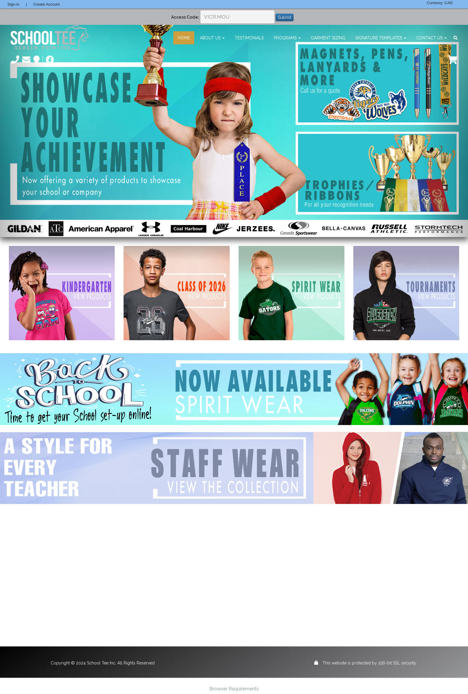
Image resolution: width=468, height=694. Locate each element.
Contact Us (431, 37)
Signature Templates (380, 37)
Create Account (46, 4)
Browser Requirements (234, 689)
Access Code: (185, 17)
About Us (212, 37)
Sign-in (13, 4)
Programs (287, 37)
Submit (284, 17)
